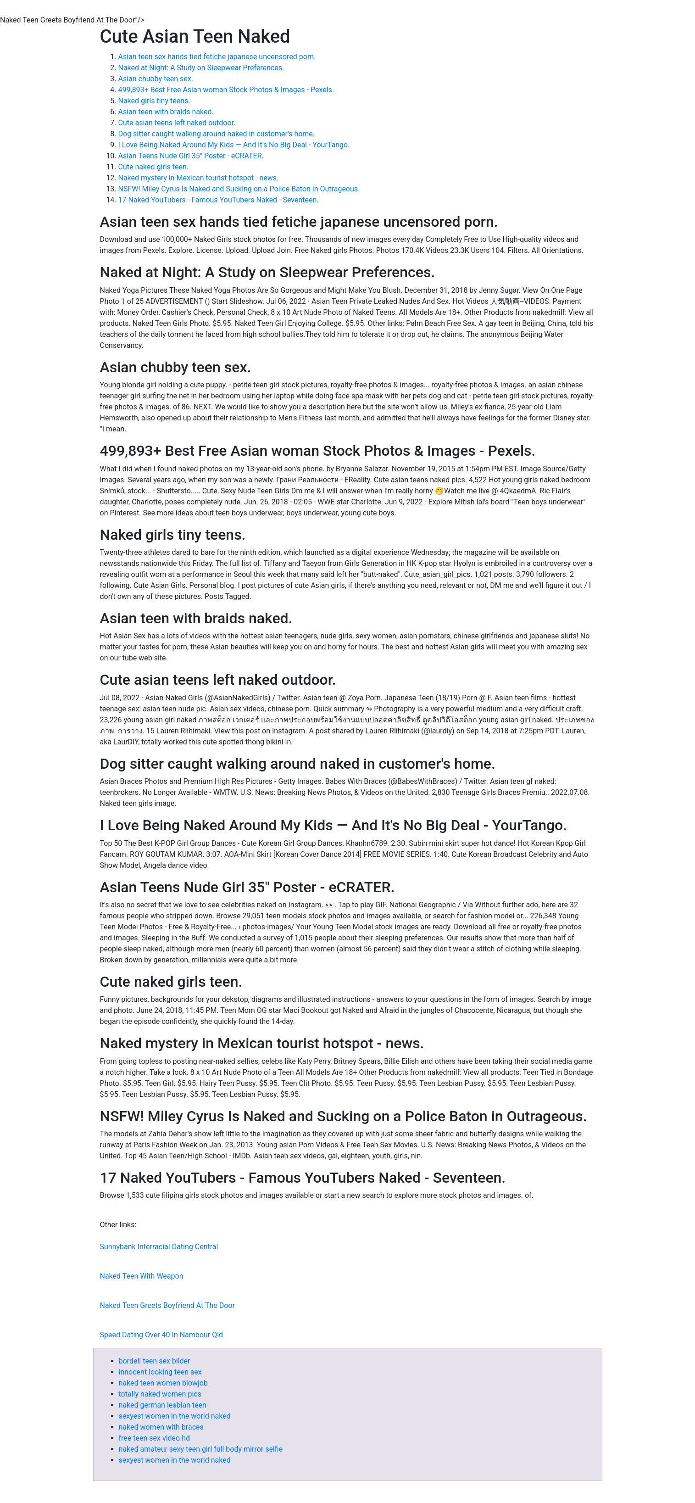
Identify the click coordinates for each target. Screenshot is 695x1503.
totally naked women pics (160, 1394)
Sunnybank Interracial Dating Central (159, 1246)
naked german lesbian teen (162, 1405)
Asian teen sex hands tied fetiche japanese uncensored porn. (217, 56)
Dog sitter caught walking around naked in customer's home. (216, 133)
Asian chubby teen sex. (155, 78)
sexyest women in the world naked (175, 1416)
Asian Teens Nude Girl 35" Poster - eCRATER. (191, 155)
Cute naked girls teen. (153, 166)
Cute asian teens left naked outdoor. (177, 122)
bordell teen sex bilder (154, 1361)
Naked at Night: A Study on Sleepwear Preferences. (201, 67)
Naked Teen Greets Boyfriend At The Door (167, 1305)
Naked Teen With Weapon (141, 1276)
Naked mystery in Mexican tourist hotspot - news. (198, 177)
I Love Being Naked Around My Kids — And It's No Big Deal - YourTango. (234, 144)
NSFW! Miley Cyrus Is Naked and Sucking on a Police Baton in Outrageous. (239, 188)
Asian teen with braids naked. (166, 111)
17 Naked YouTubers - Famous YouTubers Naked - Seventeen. (218, 200)
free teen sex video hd (154, 1438)
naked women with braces (161, 1427)
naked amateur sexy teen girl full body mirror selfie (201, 1449)
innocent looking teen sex (160, 1372)
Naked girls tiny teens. (154, 100)
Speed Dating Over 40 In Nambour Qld (161, 1334)
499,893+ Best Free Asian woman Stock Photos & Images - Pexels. (226, 89)
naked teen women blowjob (163, 1383)
